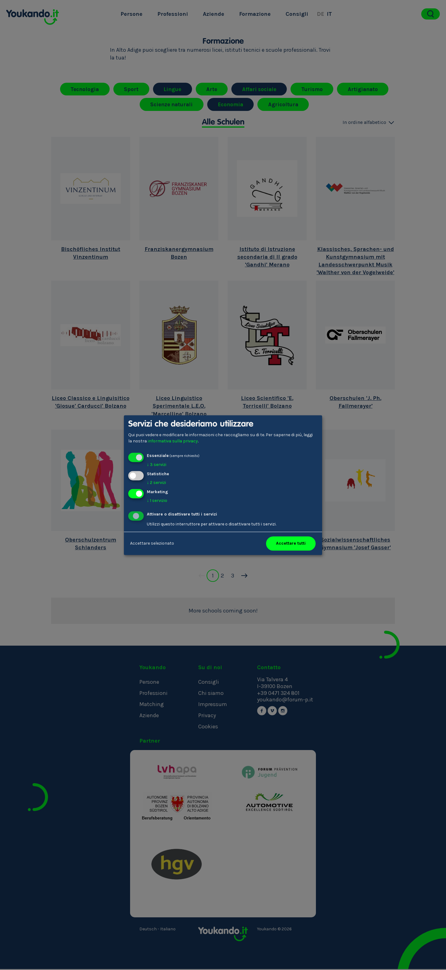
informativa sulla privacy (173, 441)
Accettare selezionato (152, 543)
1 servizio (157, 500)
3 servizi (156, 464)
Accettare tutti (291, 543)
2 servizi (156, 482)
